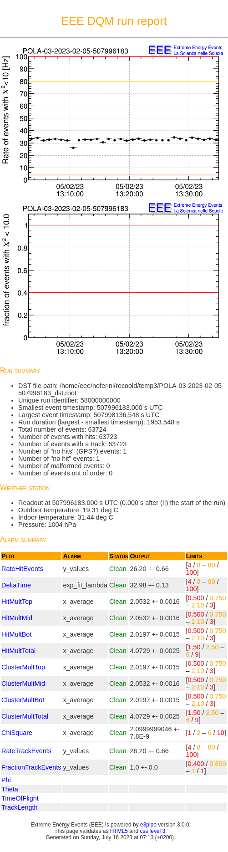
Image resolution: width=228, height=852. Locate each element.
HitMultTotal (18, 650)
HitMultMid (16, 618)
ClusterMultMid (23, 683)
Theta (9, 789)
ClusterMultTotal (24, 716)
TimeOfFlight (20, 798)
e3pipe (148, 824)
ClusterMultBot (22, 700)
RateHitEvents (22, 568)
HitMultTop (16, 601)
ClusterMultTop (23, 667)
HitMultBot (16, 634)
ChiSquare (16, 732)
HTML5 (119, 831)
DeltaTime (16, 585)
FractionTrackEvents (31, 767)
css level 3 (152, 831)
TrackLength (19, 807)
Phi (6, 780)
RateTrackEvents (26, 751)
